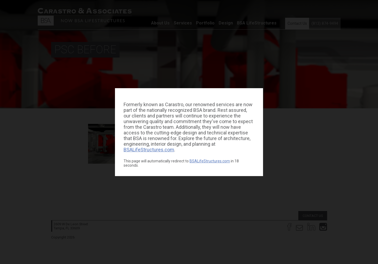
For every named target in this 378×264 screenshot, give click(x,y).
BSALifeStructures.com (149, 149)
